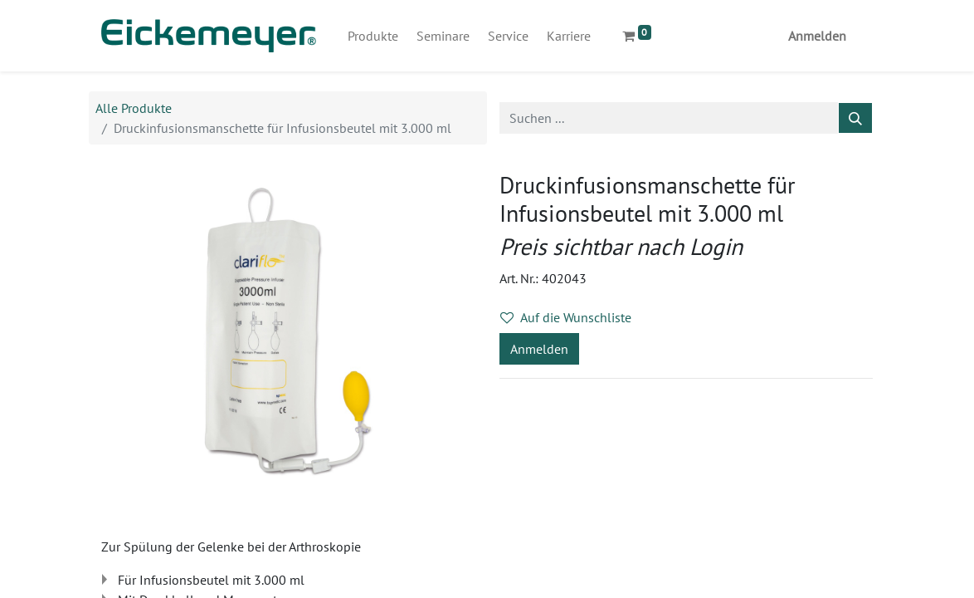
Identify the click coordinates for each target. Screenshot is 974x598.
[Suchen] (855, 118)
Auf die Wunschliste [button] (565, 317)
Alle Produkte (133, 108)
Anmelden (817, 35)
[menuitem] (373, 35)
